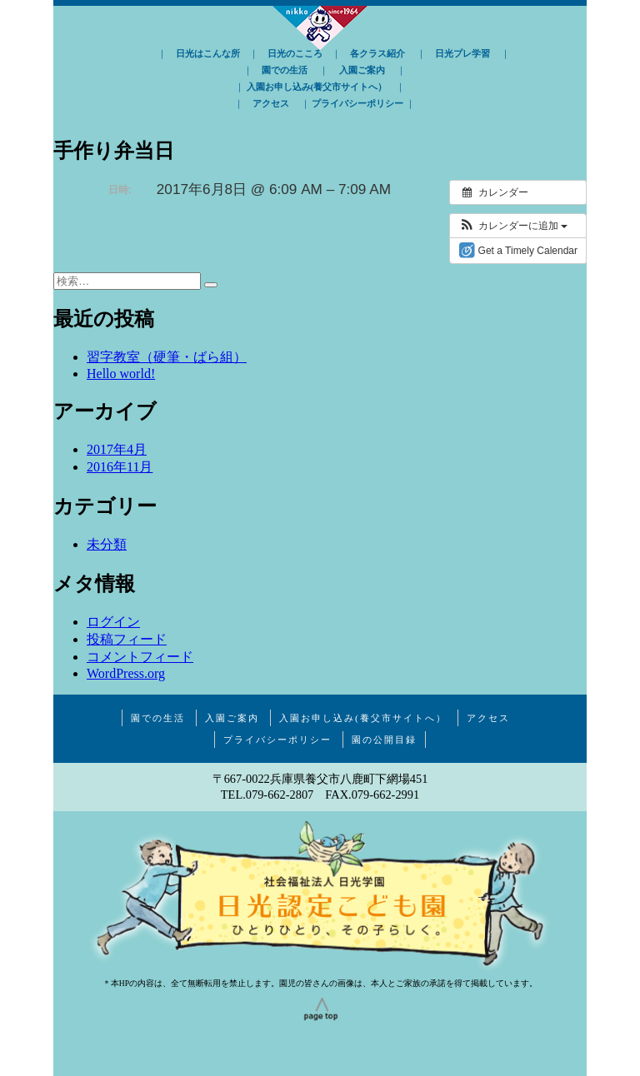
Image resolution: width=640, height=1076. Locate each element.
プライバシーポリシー (357, 103)
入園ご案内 (362, 70)
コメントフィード (140, 657)
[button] (513, 225)
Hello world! (121, 373)
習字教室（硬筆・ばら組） (167, 357)
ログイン (113, 622)
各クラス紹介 (377, 53)
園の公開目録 (384, 740)
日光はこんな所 (208, 53)
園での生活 (285, 70)
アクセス (270, 103)
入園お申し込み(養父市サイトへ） (317, 87)
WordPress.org (126, 673)
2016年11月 (119, 467)
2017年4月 (117, 449)
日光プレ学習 (462, 53)
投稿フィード (127, 639)
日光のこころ (295, 53)
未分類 (107, 544)
